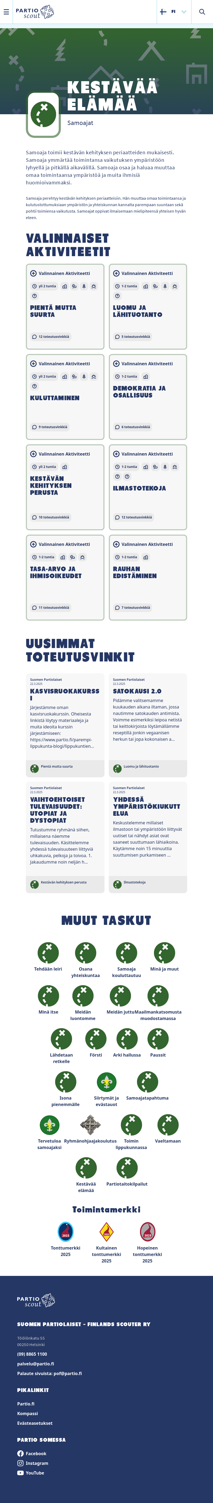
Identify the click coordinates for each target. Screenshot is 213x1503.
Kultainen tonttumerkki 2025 (106, 1242)
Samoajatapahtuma (147, 1086)
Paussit (158, 1043)
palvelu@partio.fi (35, 1364)
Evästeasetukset (35, 1423)
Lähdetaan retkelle (61, 1046)
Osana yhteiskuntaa (85, 960)
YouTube (30, 1473)
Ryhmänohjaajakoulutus (90, 1129)
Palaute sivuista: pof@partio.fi (49, 1373)
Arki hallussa (127, 1043)
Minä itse (48, 1000)
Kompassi (27, 1413)
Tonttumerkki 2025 (66, 1239)
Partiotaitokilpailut (127, 1172)
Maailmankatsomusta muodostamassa (158, 1003)
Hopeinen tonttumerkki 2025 (147, 1242)
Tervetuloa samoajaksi (49, 1132)
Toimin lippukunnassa (131, 1132)
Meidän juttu (120, 1000)
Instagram (32, 1463)
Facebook (31, 1453)
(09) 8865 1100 (32, 1354)
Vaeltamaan (168, 1129)
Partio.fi (25, 1404)
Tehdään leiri (48, 957)
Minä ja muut (164, 957)
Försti (96, 1043)
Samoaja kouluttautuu (126, 960)
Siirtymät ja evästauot (106, 1089)
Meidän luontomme (82, 1003)
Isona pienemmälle (65, 1089)
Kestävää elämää (86, 1175)
